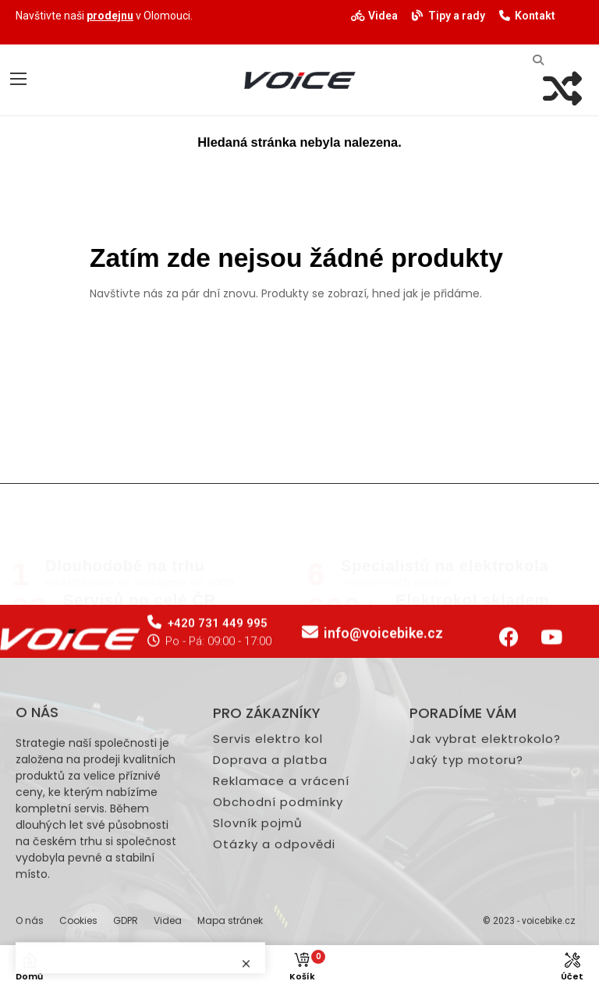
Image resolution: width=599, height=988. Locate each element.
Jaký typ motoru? (466, 899)
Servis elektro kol (268, 878)
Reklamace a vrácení (281, 920)
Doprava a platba (270, 899)
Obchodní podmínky (278, 941)
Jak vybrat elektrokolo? (485, 878)
